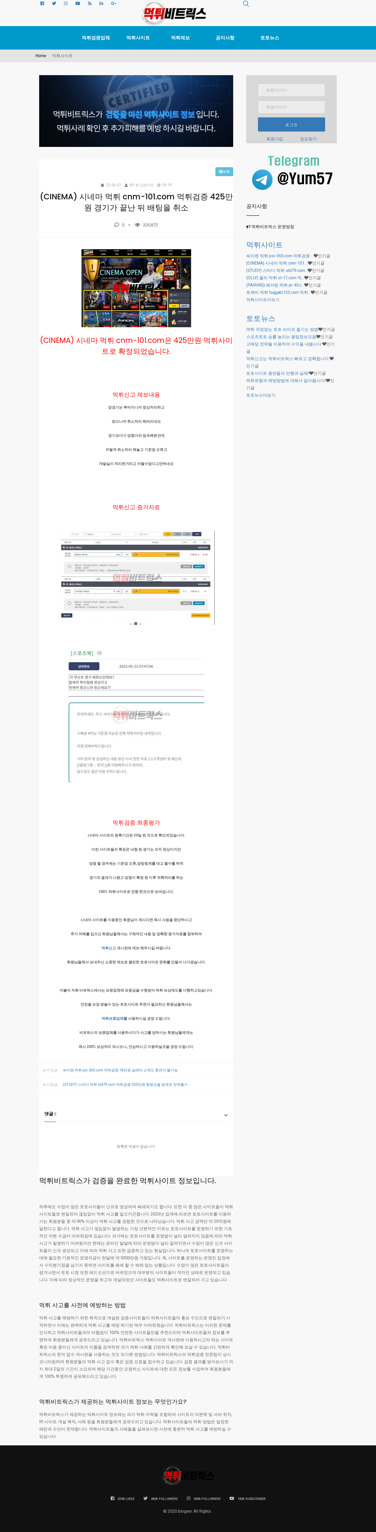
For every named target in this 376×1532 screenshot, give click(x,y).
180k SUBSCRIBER (248, 1498)
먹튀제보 (180, 37)
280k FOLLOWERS (204, 1498)
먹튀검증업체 (96, 37)
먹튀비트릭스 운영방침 (272, 227)
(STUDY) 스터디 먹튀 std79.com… (277, 270)
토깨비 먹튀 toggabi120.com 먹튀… (278, 292)
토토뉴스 (269, 37)
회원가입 (274, 138)
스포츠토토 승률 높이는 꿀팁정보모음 (281, 336)
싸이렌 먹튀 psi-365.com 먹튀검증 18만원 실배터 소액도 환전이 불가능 (120, 1070)
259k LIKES (122, 1498)
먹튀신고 (108, 948)
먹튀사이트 (138, 37)
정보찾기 (308, 138)
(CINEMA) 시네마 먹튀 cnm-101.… (277, 263)
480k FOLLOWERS (160, 1498)
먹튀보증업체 (113, 1018)
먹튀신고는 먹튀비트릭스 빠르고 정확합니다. (288, 358)
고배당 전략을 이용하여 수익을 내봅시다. (284, 344)
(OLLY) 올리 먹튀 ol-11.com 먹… (275, 277)
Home (40, 55)
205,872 (146, 225)
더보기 (263, 299)
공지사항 (225, 37)
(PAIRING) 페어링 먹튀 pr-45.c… (275, 285)
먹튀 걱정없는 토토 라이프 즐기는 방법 (282, 329)
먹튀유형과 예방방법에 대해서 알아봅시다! (286, 380)
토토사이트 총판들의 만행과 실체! (277, 373)
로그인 (291, 125)
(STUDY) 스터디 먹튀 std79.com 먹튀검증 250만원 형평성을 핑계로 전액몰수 (125, 1084)
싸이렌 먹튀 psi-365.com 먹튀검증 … (280, 255)
